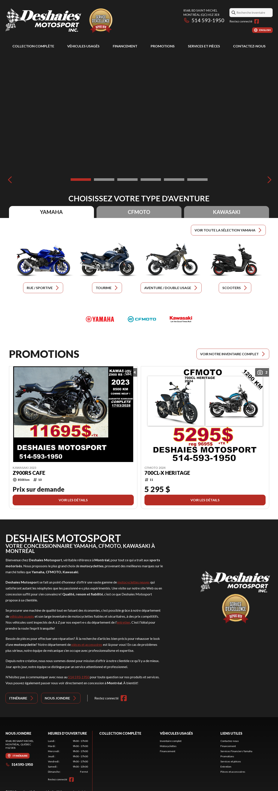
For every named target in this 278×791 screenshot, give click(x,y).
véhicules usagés (22, 616)
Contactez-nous (249, 46)
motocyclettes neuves (133, 582)
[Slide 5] (174, 179)
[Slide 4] (151, 179)
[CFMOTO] (142, 319)
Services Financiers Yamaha (236, 751)
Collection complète (33, 46)
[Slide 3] (127, 179)
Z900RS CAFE (29, 473)
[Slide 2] (104, 179)
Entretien (225, 766)
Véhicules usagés (83, 46)
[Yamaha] (100, 319)
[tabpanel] (68, 756)
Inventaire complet (170, 741)
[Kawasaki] (181, 319)
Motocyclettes (168, 746)
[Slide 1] (81, 179)
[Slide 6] (197, 179)
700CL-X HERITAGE (167, 473)
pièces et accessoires (86, 644)
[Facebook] (256, 21)
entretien (123, 622)
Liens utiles (231, 733)
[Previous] (10, 179)
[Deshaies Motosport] (59, 20)
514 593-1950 (203, 20)
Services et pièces (204, 46)
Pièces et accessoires (232, 771)
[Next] (268, 179)
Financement (125, 46)
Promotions (163, 46)
